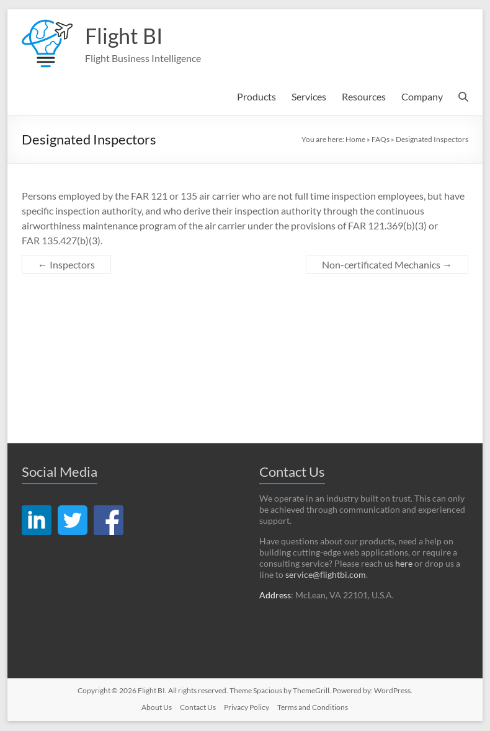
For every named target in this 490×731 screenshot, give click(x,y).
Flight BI (125, 36)
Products (256, 97)
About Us (156, 707)
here (403, 564)
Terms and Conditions (312, 707)
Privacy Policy (246, 707)
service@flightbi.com (325, 575)
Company (422, 97)
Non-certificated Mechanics (387, 265)
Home (355, 139)
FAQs (381, 139)
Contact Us (198, 707)
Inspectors (66, 265)
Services (309, 97)
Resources (364, 97)
